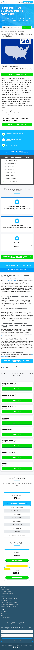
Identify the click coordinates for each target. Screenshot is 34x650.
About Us (3, 611)
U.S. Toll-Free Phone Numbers (11, 31)
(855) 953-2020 (25, 265)
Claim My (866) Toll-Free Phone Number (17, 361)
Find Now (26, 27)
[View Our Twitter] (20, 647)
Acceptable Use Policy (18, 645)
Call (24, 265)
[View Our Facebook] (13, 647)
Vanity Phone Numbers (7, 593)
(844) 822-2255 (24, 153)
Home (2, 31)
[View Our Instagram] (15, 647)
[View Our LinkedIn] (17, 647)
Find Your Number (7, 27)
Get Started (27, 2)
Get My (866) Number (17, 74)
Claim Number (17, 389)
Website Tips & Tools (6, 600)
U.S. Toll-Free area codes (10, 280)
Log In (19, 2)
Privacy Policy (10, 645)
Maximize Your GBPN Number (8, 606)
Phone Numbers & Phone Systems (9, 604)
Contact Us (4, 613)
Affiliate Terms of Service (28, 645)
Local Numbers (5, 590)
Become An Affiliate (6, 617)
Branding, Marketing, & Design (9, 602)
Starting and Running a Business (9, 598)
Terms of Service (4, 645)
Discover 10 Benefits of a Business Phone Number (17, 257)
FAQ (4, 367)
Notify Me (17, 640)
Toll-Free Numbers (6, 591)
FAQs (2, 615)
